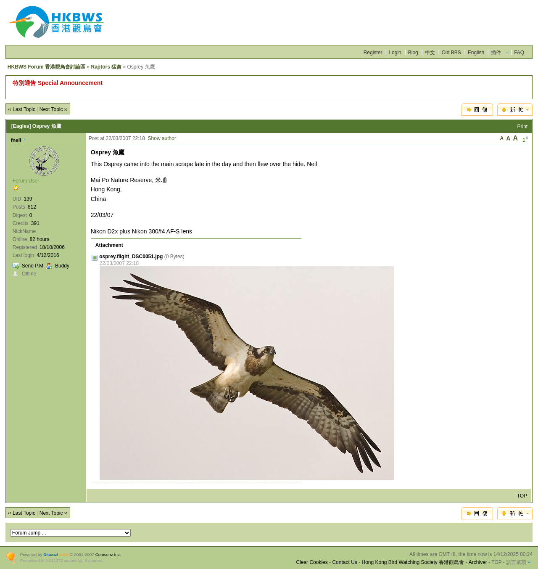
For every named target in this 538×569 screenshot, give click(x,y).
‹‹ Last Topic (21, 109)
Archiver (478, 562)
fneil (16, 140)
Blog (413, 53)
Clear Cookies (311, 562)
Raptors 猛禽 (106, 67)
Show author (162, 138)
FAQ (519, 53)
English (476, 53)
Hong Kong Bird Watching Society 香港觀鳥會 (412, 562)
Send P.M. (33, 266)
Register (373, 53)
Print (522, 127)
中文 (430, 53)
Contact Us (344, 562)
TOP (522, 496)
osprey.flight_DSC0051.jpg (131, 256)
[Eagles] (21, 126)
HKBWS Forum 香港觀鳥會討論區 (46, 67)
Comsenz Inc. (108, 554)
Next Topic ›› (54, 109)
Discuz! (50, 554)
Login (395, 53)
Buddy (62, 266)
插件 (496, 53)
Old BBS (451, 53)
